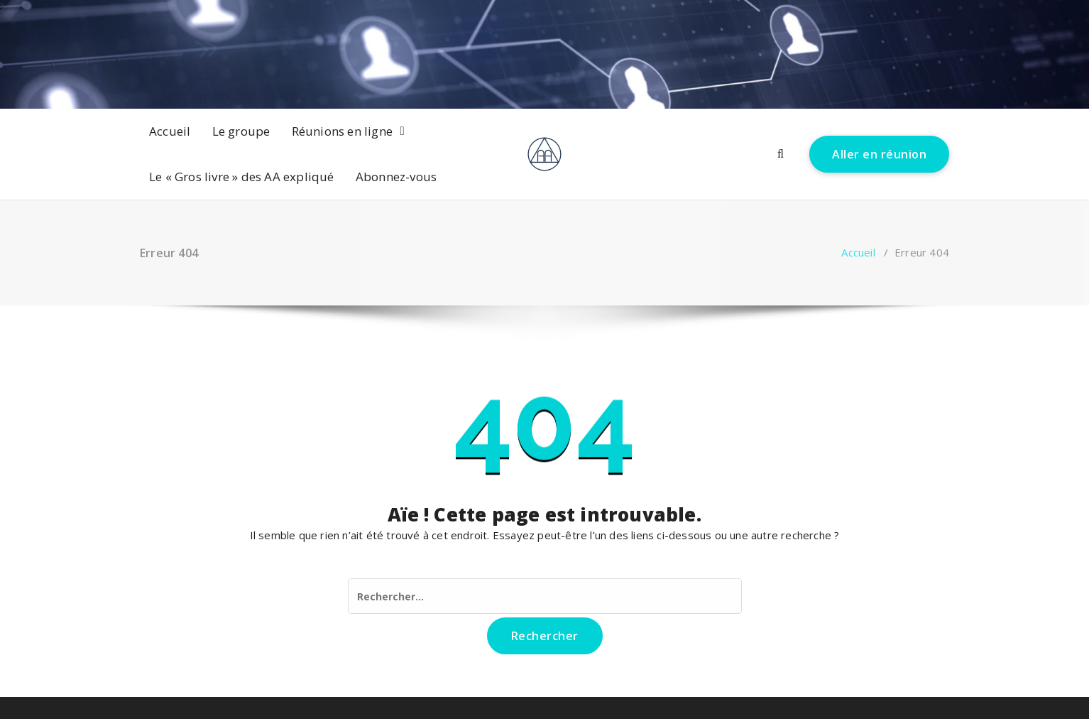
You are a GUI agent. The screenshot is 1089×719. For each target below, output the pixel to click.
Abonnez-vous (396, 176)
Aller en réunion (879, 154)
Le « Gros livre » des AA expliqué (241, 176)
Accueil (169, 131)
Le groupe (241, 131)
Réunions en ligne (342, 131)
